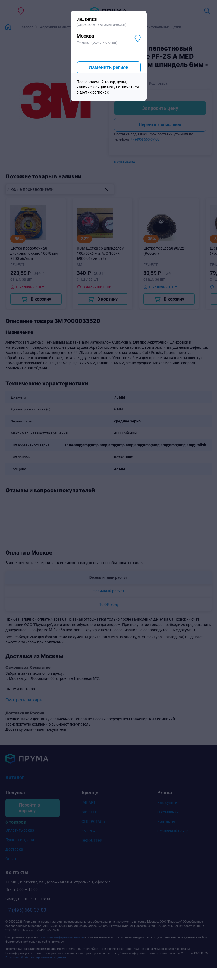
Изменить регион (108, 67)
